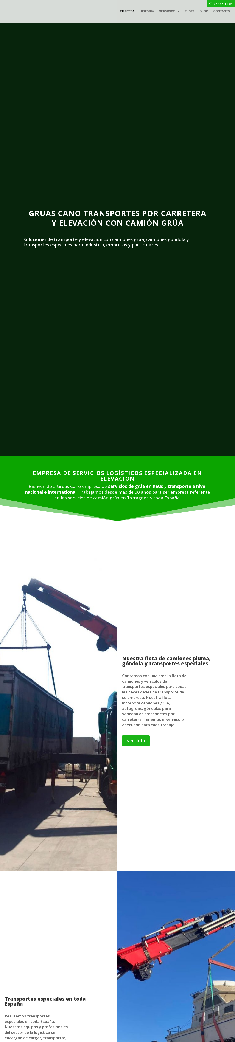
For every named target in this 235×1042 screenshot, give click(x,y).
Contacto (221, 11)
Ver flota (136, 741)
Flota (190, 11)
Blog (204, 11)
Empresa (127, 11)
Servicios (167, 11)
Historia (147, 11)
